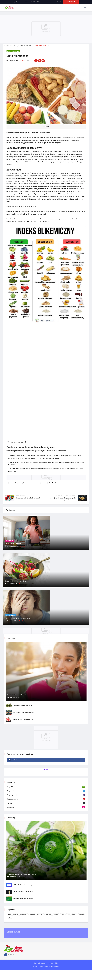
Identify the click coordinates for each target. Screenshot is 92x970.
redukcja (48, 914)
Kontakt (33, 2)
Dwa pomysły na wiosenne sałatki (15, 581)
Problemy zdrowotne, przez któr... (23, 719)
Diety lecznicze (10, 615)
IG (15, 483)
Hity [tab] (46, 770)
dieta (10, 483)
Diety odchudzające (25, 45)
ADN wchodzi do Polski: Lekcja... (23, 885)
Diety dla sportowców (13, 799)
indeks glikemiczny (23, 483)
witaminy (55, 914)
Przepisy (8, 578)
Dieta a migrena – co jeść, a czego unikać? (18, 618)
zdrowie (15, 914)
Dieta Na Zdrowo (10, 45)
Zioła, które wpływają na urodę (22, 705)
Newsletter (71, 2)
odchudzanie (35, 483)
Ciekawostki (9, 540)
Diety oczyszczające (13, 795)
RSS (38, 2)
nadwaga (44, 483)
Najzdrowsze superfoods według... (24, 712)
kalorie (10, 918)
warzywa (81, 914)
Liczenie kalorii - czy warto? (13, 544)
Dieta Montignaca (54, 483)
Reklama (27, 2)
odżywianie (40, 914)
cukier (68, 914)
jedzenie (32, 914)
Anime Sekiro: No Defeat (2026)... (23, 892)
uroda (62, 914)
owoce (74, 914)
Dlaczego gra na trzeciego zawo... (23, 898)
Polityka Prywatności (17, 2)
